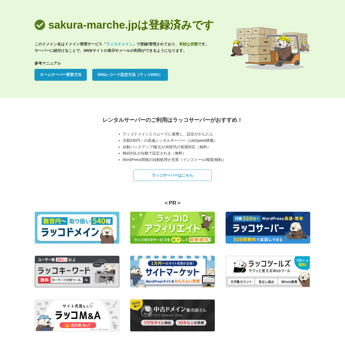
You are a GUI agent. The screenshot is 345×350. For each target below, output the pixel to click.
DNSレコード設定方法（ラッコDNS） (130, 74)
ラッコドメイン (119, 44)
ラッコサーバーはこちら (172, 175)
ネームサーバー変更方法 (60, 74)
